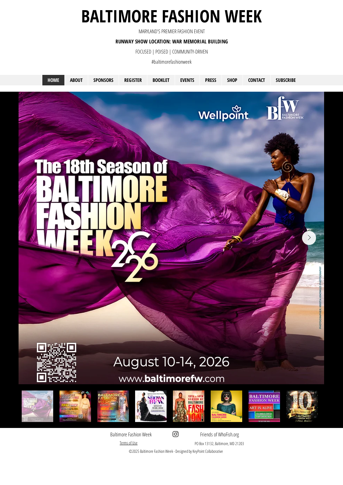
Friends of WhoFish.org (219, 434)
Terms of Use (129, 443)
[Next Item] (309, 238)
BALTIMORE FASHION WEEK (171, 15)
